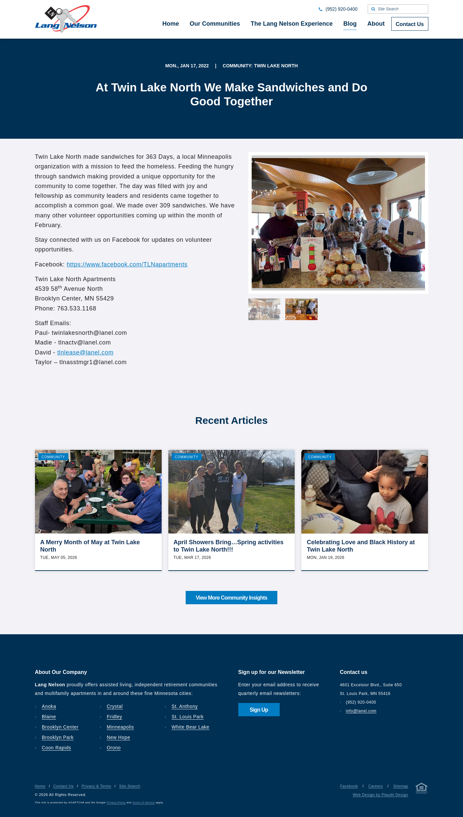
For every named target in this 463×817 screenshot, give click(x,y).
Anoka (49, 706)
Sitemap (400, 786)
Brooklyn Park (58, 737)
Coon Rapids (56, 747)
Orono (114, 747)
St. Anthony (185, 706)
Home (40, 786)
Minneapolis (120, 727)
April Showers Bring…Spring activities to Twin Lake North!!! (229, 546)
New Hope (118, 737)
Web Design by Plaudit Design (380, 795)
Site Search (129, 786)
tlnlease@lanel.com (85, 352)
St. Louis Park (188, 716)
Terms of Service (143, 802)
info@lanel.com (361, 711)
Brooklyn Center (60, 727)
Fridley (114, 716)
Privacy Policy (116, 802)
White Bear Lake (190, 727)
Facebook (349, 786)
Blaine (49, 716)
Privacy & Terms (96, 786)
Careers (375, 786)
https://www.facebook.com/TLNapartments (127, 264)
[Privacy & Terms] (421, 789)
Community (53, 457)
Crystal (115, 706)
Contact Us (63, 786)
